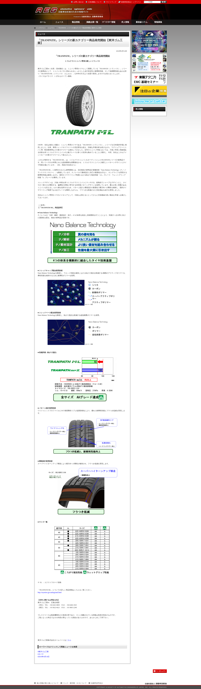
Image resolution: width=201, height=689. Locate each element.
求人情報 (125, 22)
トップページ (40, 28)
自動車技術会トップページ (131, 2)
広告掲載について (95, 2)
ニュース (59, 22)
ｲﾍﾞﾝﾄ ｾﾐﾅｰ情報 (108, 22)
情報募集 (158, 22)
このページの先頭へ (160, 671)
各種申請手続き (97, 683)
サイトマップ (111, 2)
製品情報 (76, 22)
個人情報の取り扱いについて (47, 683)
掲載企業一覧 (92, 22)
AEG (65, 12)
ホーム (43, 22)
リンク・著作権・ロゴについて (75, 683)
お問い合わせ (79, 2)
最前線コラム (142, 22)
